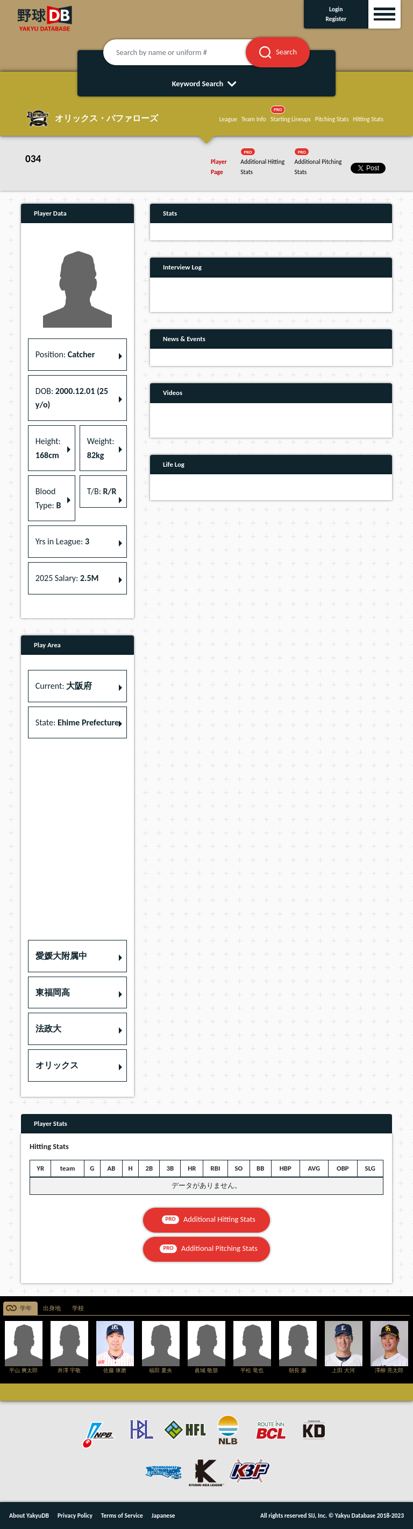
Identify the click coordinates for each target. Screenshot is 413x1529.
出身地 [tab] (52, 1308)
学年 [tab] (26, 1308)
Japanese (163, 1515)
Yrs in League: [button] (62, 541)
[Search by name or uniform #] (187, 52)
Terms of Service (122, 1515)
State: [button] (77, 722)
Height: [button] (48, 448)
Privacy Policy (75, 1515)
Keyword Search (206, 83)
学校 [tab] (78, 1308)
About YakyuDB (29, 1515)
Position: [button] (65, 354)
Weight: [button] (101, 448)
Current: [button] (63, 686)
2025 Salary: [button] (67, 578)
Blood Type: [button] (48, 498)
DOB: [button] (71, 398)
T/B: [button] (102, 491)
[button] (77, 956)
